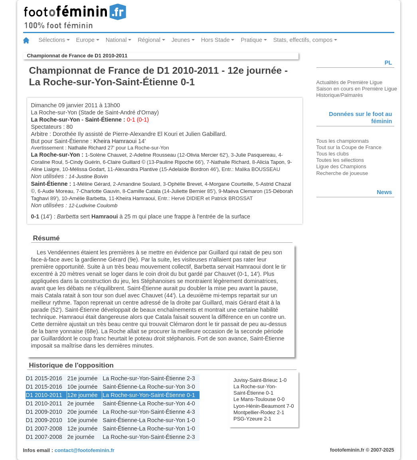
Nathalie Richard (87, 148)
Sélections (52, 40)
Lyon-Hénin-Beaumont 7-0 (263, 406)
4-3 (191, 412)
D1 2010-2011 (44, 395)
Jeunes (181, 40)
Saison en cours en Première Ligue (356, 89)
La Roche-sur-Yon (55, 119)
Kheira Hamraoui (114, 141)
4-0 (191, 403)
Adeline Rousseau (155, 155)
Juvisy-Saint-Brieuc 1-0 (260, 380)
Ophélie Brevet (185, 184)
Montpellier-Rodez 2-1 (258, 412)
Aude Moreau (57, 191)
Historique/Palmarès (339, 95)
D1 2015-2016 (44, 378)
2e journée (81, 403)
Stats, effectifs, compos (303, 40)
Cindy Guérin (85, 162)
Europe (85, 40)
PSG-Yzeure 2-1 (252, 419)
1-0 (191, 420)
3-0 (191, 386)
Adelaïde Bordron (188, 169)
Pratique (251, 40)
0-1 (191, 395)
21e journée (82, 378)
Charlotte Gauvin (100, 191)
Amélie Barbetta (87, 198)
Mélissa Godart (87, 169)
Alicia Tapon (271, 162)
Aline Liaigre (45, 169)
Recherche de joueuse (342, 173)
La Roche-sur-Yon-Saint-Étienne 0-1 (255, 389)
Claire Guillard (123, 162)
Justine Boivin (92, 176)
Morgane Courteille (231, 184)
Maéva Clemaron (243, 191)
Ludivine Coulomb (97, 205)
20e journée (82, 412)
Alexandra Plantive (136, 169)
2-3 (191, 378)
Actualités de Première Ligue (349, 82)
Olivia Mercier (202, 155)
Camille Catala (143, 191)
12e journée (82, 395)
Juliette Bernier (188, 191)
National (116, 40)
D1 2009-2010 (44, 412)
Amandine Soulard (139, 184)
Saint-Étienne (103, 119)
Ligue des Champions (341, 166)
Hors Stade (215, 40)
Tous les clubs (332, 154)
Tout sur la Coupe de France (348, 147)
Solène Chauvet (108, 155)
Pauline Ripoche (175, 162)
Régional (149, 40)
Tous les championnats (342, 141)
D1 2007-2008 (44, 428)
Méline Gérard (93, 184)
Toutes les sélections (340, 160)
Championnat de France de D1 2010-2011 (77, 56)
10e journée (82, 386)
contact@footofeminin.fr (85, 450)
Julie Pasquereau (255, 155)
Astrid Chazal (275, 184)
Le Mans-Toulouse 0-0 (259, 399)
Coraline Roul (46, 162)
